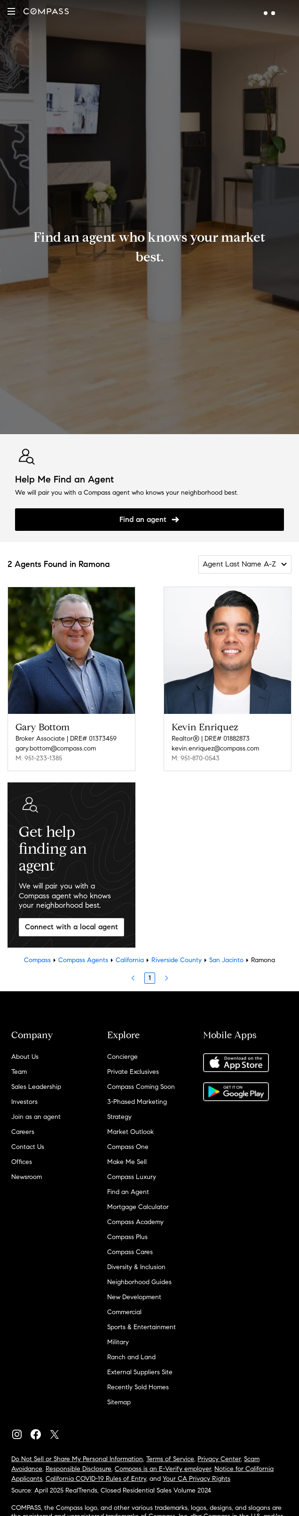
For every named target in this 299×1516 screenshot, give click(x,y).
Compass (37, 960)
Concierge (122, 1057)
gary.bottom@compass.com (56, 748)
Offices (21, 1162)
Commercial (124, 1312)
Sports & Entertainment (141, 1327)
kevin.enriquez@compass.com (215, 748)
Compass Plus (127, 1237)
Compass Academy (135, 1222)
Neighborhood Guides (139, 1282)
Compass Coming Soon (141, 1087)
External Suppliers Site (140, 1372)
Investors (24, 1102)
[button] (11, 11)
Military (118, 1342)
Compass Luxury (131, 1177)
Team (19, 1072)
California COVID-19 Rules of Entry (96, 1479)
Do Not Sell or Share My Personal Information (77, 1459)
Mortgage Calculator (138, 1207)
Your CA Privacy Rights (196, 1479)
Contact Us (27, 1147)
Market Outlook (130, 1132)
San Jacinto (226, 960)
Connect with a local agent (71, 926)
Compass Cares (130, 1252)
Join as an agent (36, 1117)
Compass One (128, 1147)
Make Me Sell (127, 1162)
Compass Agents (83, 960)
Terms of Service (170, 1459)
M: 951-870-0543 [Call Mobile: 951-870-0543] (196, 758)
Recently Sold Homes (138, 1387)
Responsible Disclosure (78, 1469)
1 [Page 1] (150, 978)
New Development (134, 1297)
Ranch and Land (131, 1357)
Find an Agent (128, 1192)
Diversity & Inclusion (136, 1267)
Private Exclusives (133, 1072)
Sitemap (119, 1402)
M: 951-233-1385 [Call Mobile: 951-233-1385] (39, 758)
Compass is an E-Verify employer (163, 1469)
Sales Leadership (36, 1087)
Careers (22, 1132)
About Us (25, 1057)
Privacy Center (219, 1459)
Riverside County (176, 960)
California (130, 960)
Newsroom (26, 1177)
